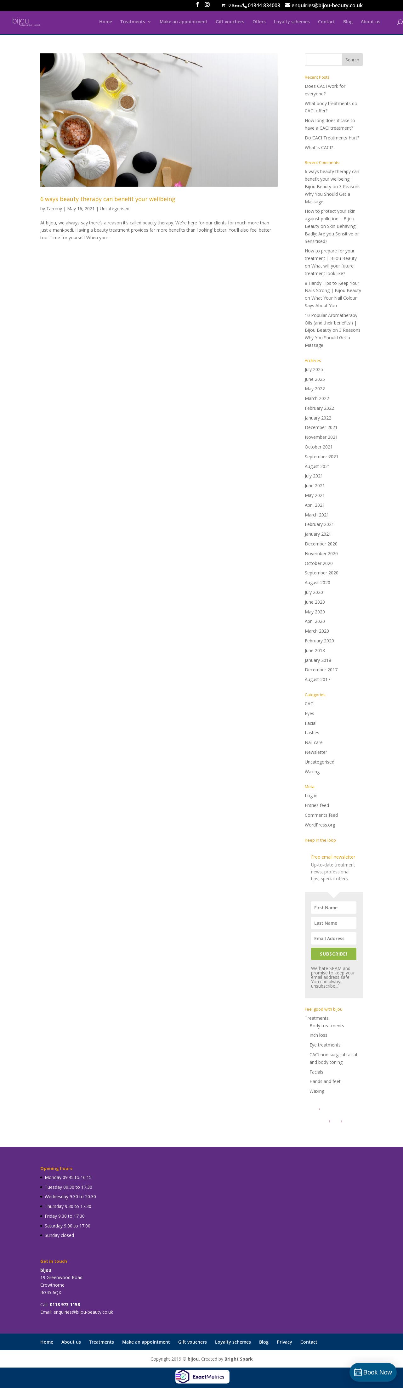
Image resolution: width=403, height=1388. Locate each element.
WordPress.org (320, 825)
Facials (316, 1072)
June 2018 (315, 650)
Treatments (132, 22)
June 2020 (315, 602)
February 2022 (319, 408)
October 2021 (319, 447)
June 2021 (315, 485)
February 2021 (319, 524)
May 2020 (315, 612)
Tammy (54, 209)
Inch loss (318, 1035)
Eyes (309, 713)
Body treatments (326, 1026)
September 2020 (321, 573)
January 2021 (318, 534)
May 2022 (315, 389)
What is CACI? (319, 147)
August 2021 (317, 466)
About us (370, 22)
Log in (311, 795)
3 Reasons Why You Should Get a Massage (332, 194)
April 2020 (315, 621)
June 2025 (315, 379)
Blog (348, 22)
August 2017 (317, 679)
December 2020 (321, 544)
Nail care (314, 742)
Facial (310, 723)
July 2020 (314, 592)
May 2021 (315, 495)
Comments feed (321, 815)
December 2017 (321, 670)
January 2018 (318, 660)
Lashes (312, 733)
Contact (326, 22)
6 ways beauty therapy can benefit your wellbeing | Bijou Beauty (332, 178)
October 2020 (319, 563)
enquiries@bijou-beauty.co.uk (83, 1312)
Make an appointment (183, 22)
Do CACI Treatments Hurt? (332, 138)
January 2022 (318, 418)
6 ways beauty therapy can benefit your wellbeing (107, 199)
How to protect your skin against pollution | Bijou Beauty (330, 218)
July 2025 (314, 369)
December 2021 (321, 427)
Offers (259, 22)
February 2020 (319, 641)
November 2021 (321, 437)
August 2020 (317, 582)
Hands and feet (325, 1081)
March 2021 (317, 515)
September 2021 (321, 457)
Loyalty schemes (292, 22)
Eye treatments (325, 1045)
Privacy (284, 1342)
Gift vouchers (230, 22)
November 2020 (321, 553)
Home (105, 22)
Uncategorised (114, 209)
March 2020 (317, 631)
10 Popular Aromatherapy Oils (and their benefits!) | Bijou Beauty (331, 322)
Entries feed (317, 805)
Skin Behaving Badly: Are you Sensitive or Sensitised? (332, 233)
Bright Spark (238, 1359)
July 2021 (314, 476)
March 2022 (317, 398)
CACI (310, 704)
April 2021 (315, 505)
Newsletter (316, 752)
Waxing (312, 772)
